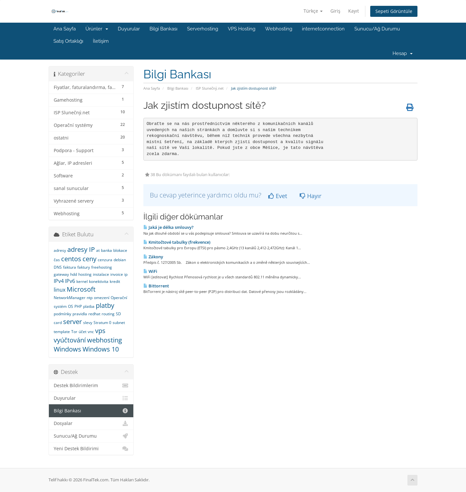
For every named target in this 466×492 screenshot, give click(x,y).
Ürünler (96, 29)
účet (82, 331)
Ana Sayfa (64, 29)
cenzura (105, 260)
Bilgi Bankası (163, 29)
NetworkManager (69, 297)
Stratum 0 (102, 322)
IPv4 (59, 281)
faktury (83, 267)
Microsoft (81, 289)
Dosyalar (91, 423)
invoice (116, 274)
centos (71, 258)
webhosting (104, 340)
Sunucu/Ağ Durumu (377, 29)
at (98, 250)
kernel (82, 281)
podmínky (62, 314)
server (72, 321)
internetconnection (323, 29)
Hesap (403, 53)
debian (120, 260)
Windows (67, 349)
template (62, 331)
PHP (78, 306)
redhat (94, 314)
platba (88, 306)
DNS (58, 267)
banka (106, 250)
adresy (60, 250)
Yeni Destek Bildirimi (91, 449)
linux (59, 289)
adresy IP (81, 249)
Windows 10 (101, 349)
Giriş (335, 11)
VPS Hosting (241, 29)
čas (57, 260)
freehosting (101, 267)
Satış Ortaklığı (68, 41)
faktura (69, 267)
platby (105, 305)
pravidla (79, 314)
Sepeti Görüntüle (393, 11)
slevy (87, 322)
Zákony (153, 257)
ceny (89, 258)
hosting (85, 274)
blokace (120, 250)
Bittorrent (156, 286)
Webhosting (278, 29)
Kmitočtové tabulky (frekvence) (176, 242)
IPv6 (70, 281)
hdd (73, 274)
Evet (277, 196)
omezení (101, 297)
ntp (90, 297)
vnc (91, 331)
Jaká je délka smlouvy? (168, 227)
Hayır (310, 196)
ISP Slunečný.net (210, 88)
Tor (74, 331)
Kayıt (353, 11)
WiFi (150, 271)
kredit (115, 281)
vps (100, 330)
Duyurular (129, 29)
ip (126, 274)
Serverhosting (202, 29)
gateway (61, 274)
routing (108, 314)
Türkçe (313, 11)
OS (70, 306)
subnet (119, 322)
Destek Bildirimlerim (91, 385)
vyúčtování (70, 340)
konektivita (98, 281)
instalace (101, 274)
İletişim (101, 41)
